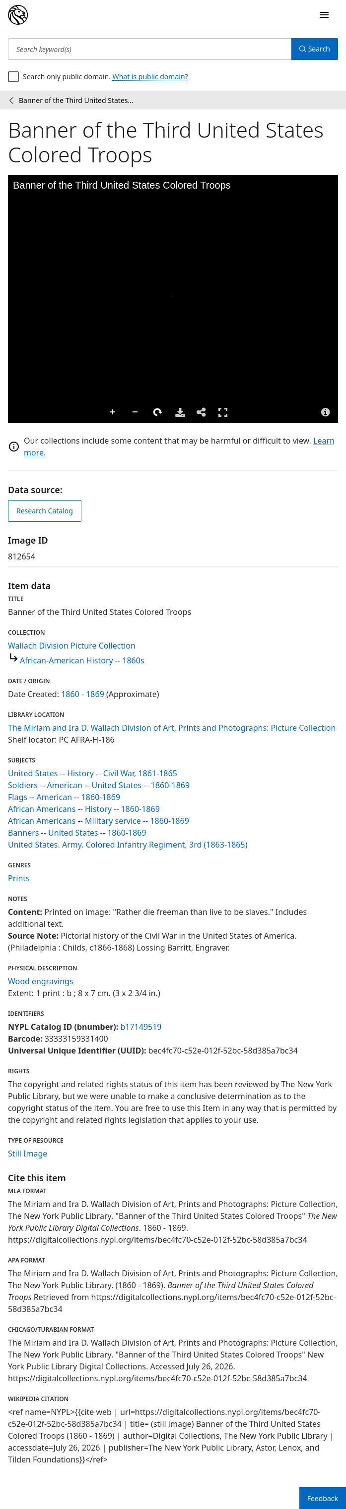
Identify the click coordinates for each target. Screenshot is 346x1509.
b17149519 (140, 1026)
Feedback (322, 1498)
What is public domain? (150, 76)
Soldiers (23, 785)
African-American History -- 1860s (82, 660)
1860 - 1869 (82, 694)
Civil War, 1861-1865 (140, 773)
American (64, 785)
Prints (19, 878)
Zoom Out (135, 412)
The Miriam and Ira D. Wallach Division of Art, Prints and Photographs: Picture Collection (172, 727)
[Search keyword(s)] (149, 49)
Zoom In (113, 412)
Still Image (27, 1153)
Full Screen (222, 412)
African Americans (41, 809)
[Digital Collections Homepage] (18, 15)
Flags (17, 797)
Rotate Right (157, 412)
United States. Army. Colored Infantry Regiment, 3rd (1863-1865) (127, 844)
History (80, 773)
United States (33, 773)
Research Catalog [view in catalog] (44, 510)
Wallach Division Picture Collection (72, 645)
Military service (113, 820)
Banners (23, 832)
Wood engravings (40, 981)
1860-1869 (170, 785)
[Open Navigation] (324, 15)
